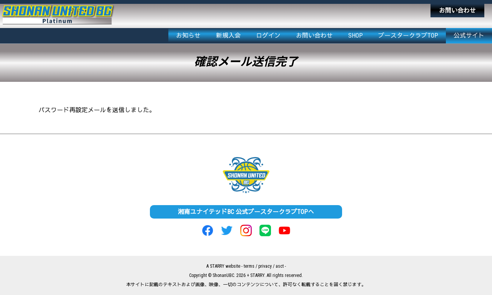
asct (280, 266)
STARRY (217, 266)
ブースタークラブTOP (408, 35)
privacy (265, 266)
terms (249, 266)
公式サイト (469, 35)
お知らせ (188, 35)
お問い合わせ (457, 10)
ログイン (268, 35)
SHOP (355, 35)
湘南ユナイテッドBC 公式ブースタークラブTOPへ (246, 211)
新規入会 (228, 35)
